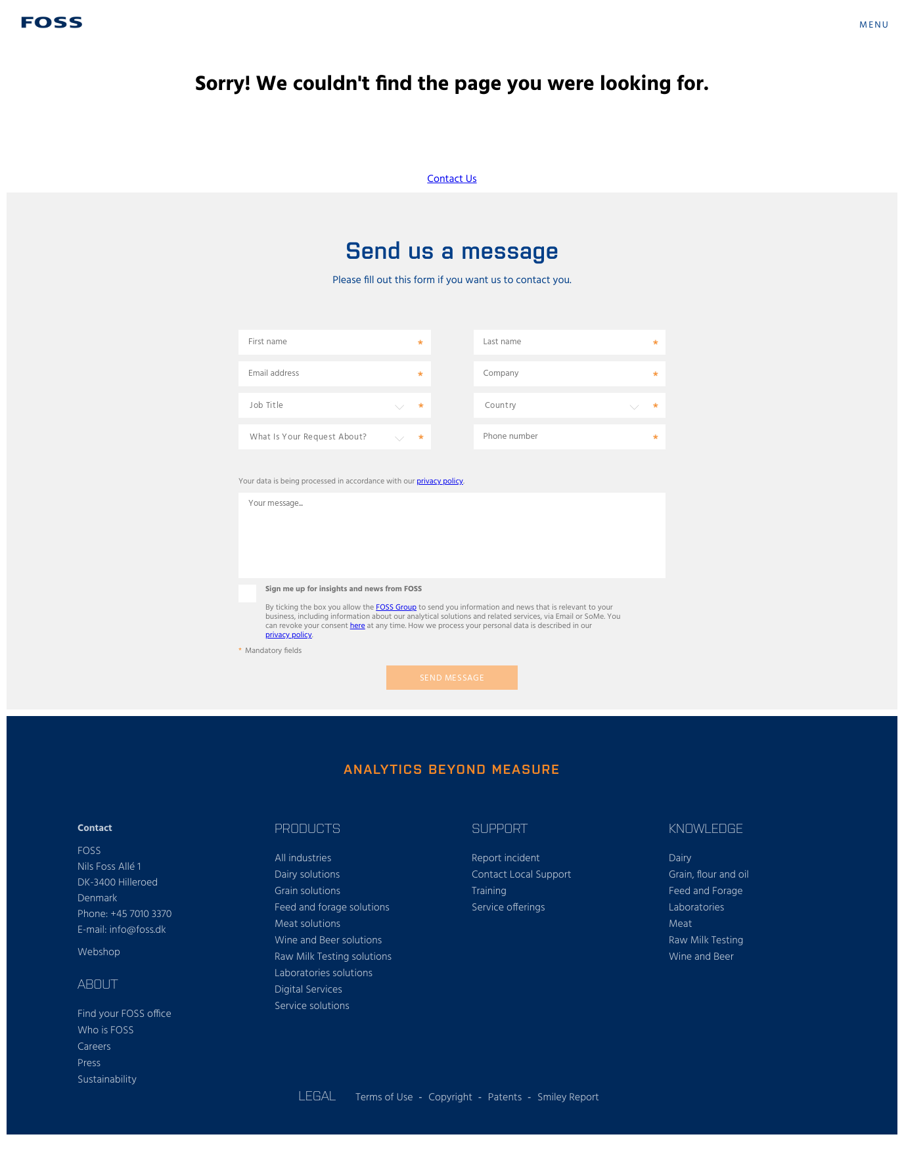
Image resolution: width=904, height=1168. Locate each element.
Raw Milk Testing (706, 940)
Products (307, 827)
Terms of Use (384, 1097)
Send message (452, 678)
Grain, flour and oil (709, 875)
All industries (303, 858)
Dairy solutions (307, 875)
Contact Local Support (522, 875)
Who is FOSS (106, 1030)
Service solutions (312, 1006)
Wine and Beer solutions (328, 940)
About (98, 983)
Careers (94, 1047)
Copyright (450, 1097)
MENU (874, 25)
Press (89, 1063)
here (357, 626)
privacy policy (440, 481)
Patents (505, 1097)
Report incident (506, 858)
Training (489, 891)
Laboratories (696, 907)
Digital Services (308, 990)
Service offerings (508, 907)
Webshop (99, 952)
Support (500, 827)
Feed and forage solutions (332, 907)
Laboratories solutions (324, 973)
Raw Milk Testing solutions (333, 957)
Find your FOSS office (124, 1014)
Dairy (680, 858)
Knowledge (706, 827)
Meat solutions (307, 924)
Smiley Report (568, 1097)
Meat (680, 924)
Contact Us (451, 179)
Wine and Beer (701, 957)
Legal (317, 1095)
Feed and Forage (706, 891)
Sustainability (107, 1080)
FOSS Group (396, 607)
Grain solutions (307, 891)
